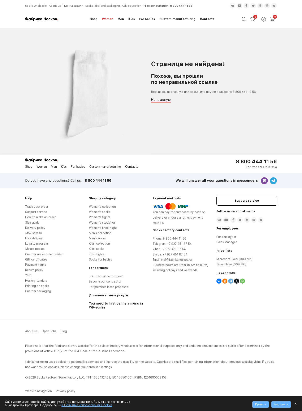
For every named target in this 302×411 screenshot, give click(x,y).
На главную (161, 100)
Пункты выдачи (73, 5)
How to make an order (40, 217)
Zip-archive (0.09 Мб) (231, 264)
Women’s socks (99, 212)
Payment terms (35, 264)
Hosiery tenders (36, 280)
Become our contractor (105, 281)
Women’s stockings (102, 222)
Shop (94, 19)
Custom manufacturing (177, 19)
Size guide (32, 222)
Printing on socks (37, 286)
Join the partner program (106, 276)
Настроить (281, 404)
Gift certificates (36, 259)
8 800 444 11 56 (181, 5)
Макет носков (35, 248)
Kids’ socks (96, 248)
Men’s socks (97, 238)
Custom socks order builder (44, 254)
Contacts (207, 19)
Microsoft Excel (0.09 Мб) (234, 259)
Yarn (28, 275)
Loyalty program (36, 243)
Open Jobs (49, 331)
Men (121, 19)
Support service (36, 212)
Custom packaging (38, 291)
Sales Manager (226, 242)
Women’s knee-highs (103, 227)
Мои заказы (33, 233)
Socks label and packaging (102, 5)
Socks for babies (100, 259)
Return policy (34, 270)
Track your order (36, 206)
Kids (131, 19)
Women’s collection (102, 206)
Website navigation (38, 391)
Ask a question (131, 5)
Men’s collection (100, 233)
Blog (64, 331)
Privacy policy (65, 391)
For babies (147, 19)
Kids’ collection (99, 243)
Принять (260, 404)
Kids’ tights (96, 254)
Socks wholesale (36, 5)
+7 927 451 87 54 (179, 243)
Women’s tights (99, 217)
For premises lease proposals (109, 287)
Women (107, 19)
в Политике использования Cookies (86, 405)
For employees (226, 237)
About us (55, 5)
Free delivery (34, 238)
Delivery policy (35, 227)
